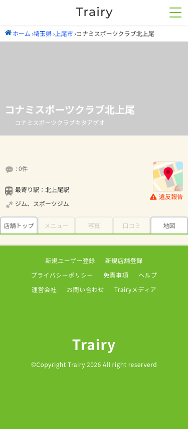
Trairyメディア (135, 289)
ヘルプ (147, 274)
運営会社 (44, 289)
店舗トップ (19, 225)
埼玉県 (43, 33)
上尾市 (64, 33)
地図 (169, 225)
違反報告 (166, 197)
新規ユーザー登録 (70, 260)
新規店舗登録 (124, 260)
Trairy (94, 344)
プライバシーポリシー (62, 274)
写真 (94, 225)
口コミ (131, 225)
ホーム (18, 33)
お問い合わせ (85, 289)
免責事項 (115, 274)
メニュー (56, 225)
